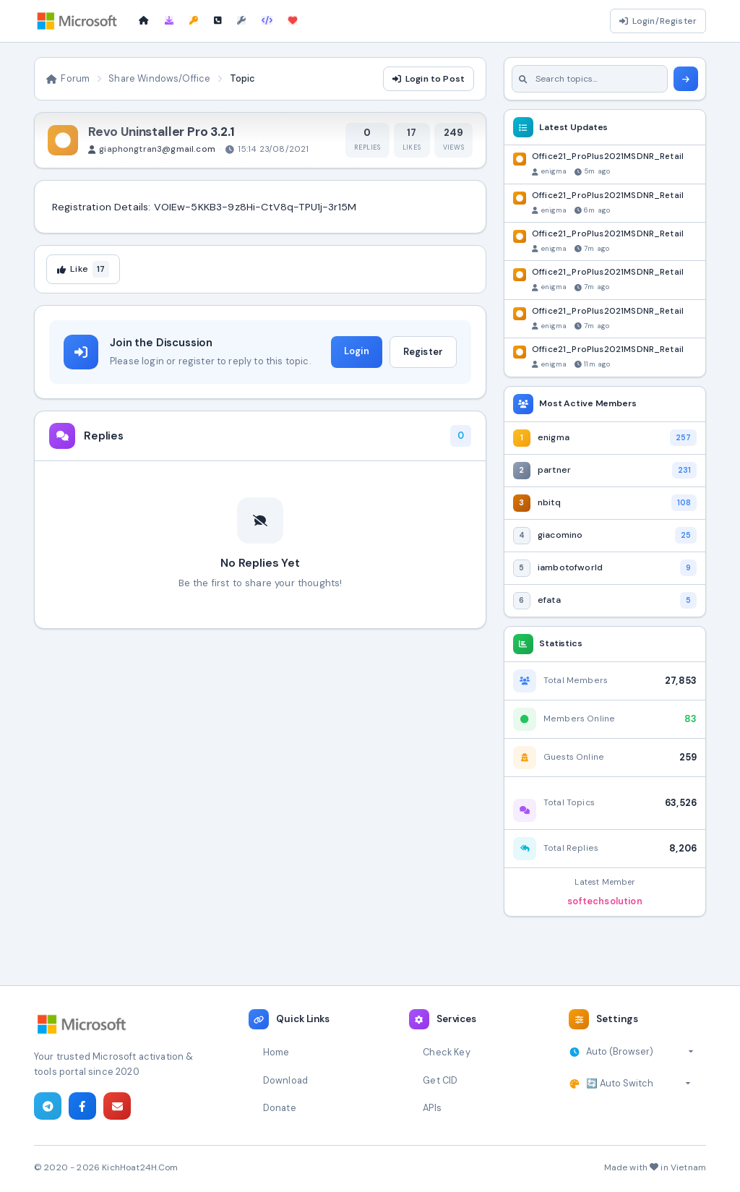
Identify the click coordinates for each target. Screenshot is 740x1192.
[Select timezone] (640, 1052)
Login (356, 351)
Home (276, 1052)
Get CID (440, 1080)
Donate (279, 1108)
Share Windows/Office (159, 78)
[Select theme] (638, 1084)
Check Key (446, 1052)
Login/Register (658, 21)
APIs (432, 1108)
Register (423, 352)
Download (285, 1080)
